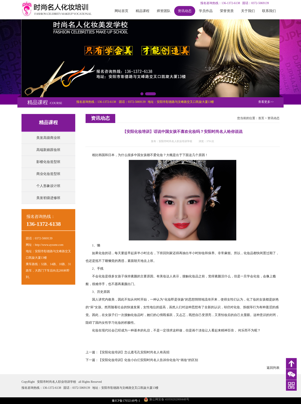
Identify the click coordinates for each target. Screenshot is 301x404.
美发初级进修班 (48, 198)
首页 (261, 118)
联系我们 (269, 11)
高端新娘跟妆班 (48, 150)
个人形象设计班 (48, 186)
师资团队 (163, 11)
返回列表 (273, 367)
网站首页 (121, 11)
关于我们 (248, 11)
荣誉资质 (227, 11)
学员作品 (206, 11)
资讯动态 (185, 11)
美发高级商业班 (48, 138)
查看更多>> (266, 101)
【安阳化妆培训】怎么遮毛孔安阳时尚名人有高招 (133, 352)
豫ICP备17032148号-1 (126, 400)
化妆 (160, 155)
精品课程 (142, 11)
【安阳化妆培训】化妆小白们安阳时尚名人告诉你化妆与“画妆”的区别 (148, 360)
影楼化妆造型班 (48, 162)
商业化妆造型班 (48, 174)
